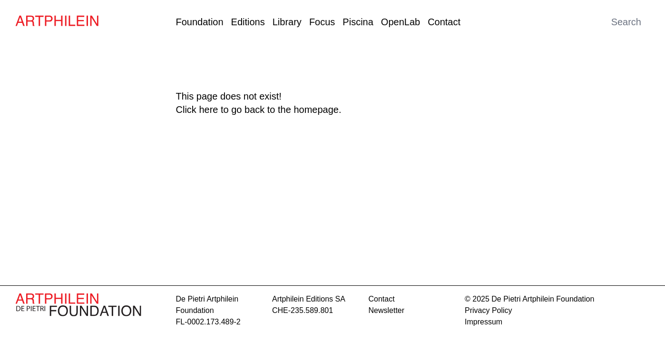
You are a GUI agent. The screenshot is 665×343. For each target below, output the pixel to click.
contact (382, 299)
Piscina (357, 22)
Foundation (200, 22)
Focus (322, 22)
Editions (248, 22)
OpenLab (400, 22)
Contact (444, 22)
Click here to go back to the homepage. (259, 109)
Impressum (483, 322)
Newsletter (387, 310)
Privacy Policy (488, 310)
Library (287, 22)
